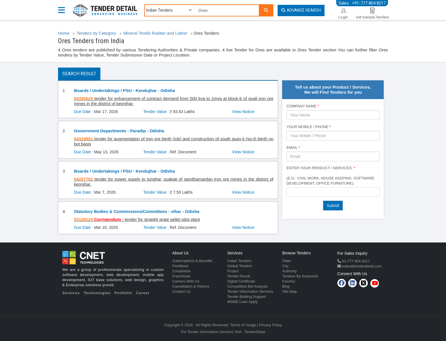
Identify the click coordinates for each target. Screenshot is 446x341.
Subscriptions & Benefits (192, 261)
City (285, 266)
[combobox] (332, 191)
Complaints (181, 271)
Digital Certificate (241, 281)
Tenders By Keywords (300, 276)
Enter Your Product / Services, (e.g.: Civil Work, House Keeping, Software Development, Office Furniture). (330, 175)
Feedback (180, 266)
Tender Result (238, 276)
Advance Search (301, 10)
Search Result (79, 73)
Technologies (97, 293)
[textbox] (289, 191)
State (286, 261)
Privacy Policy (270, 325)
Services (71, 293)
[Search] (266, 10)
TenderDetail (254, 332)
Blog (286, 286)
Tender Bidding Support (246, 296)
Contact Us (181, 291)
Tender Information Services (250, 291)
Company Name (302, 106)
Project (233, 271)
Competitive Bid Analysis (247, 286)
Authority (289, 271)
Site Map (289, 291)
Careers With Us (185, 281)
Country (288, 281)
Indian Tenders (239, 261)
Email (293, 147)
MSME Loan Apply (242, 302)
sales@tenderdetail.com (361, 266)
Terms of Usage (243, 325)
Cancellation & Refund (190, 286)
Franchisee (181, 276)
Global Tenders (239, 266)
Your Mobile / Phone (308, 127)
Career (143, 293)
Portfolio (123, 293)
